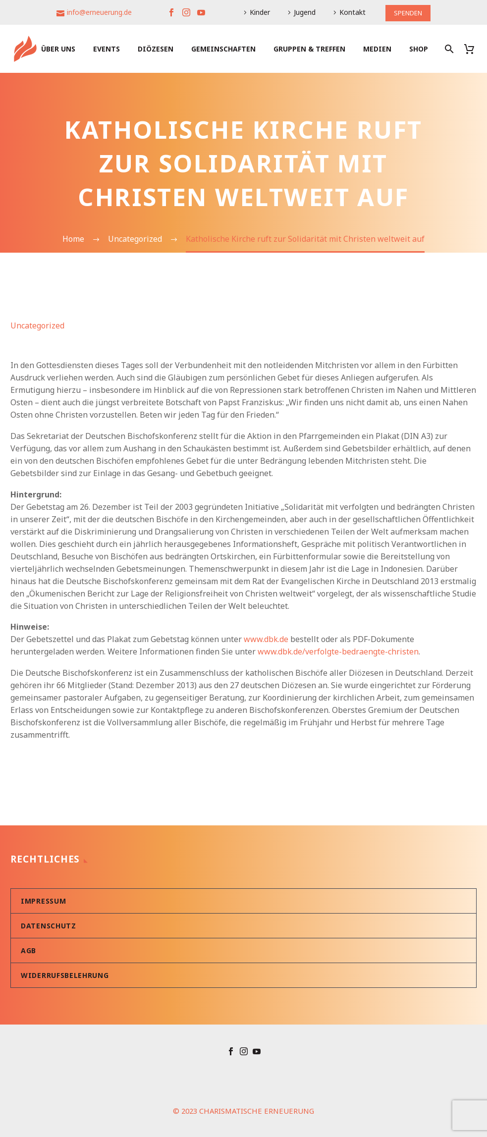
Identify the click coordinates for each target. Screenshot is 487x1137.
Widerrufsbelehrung (65, 975)
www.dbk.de (266, 639)
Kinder (258, 12)
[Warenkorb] (473, 49)
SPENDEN (408, 12)
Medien (377, 49)
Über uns (58, 49)
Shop (418, 49)
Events (106, 49)
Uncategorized (37, 325)
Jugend (303, 12)
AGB (28, 950)
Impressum (43, 901)
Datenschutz (48, 925)
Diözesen (155, 49)
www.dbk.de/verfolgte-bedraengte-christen (338, 651)
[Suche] (448, 49)
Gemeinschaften (223, 49)
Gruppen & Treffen (309, 49)
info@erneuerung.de (97, 12)
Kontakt (351, 12)
